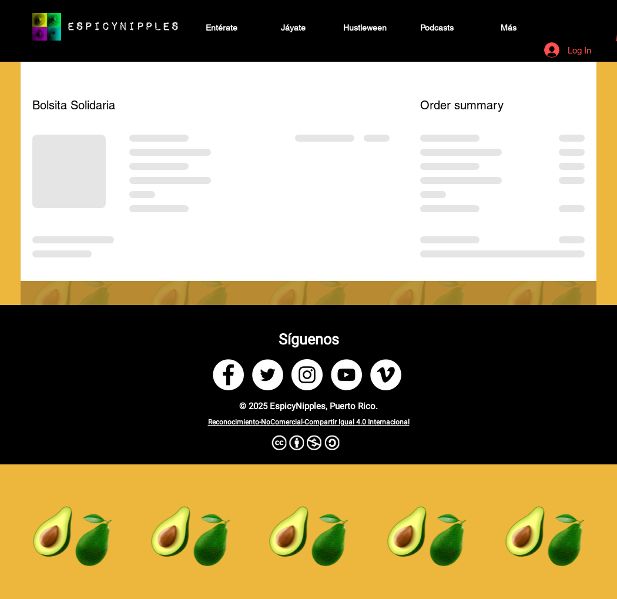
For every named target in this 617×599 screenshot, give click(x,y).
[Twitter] (267, 374)
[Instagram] (307, 374)
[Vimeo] (385, 374)
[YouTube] (346, 374)
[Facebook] (228, 374)
